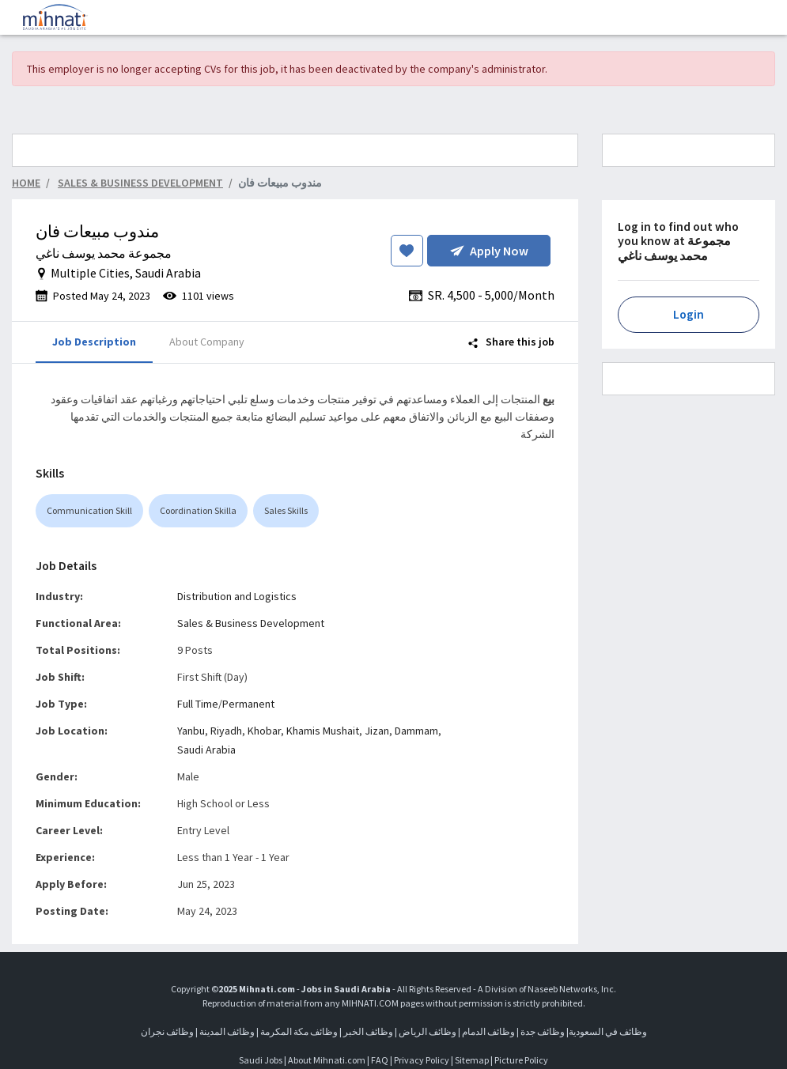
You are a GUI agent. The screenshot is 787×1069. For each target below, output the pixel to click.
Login (688, 314)
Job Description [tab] (94, 341)
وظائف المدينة (227, 1031)
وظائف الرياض (427, 1031)
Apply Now (489, 251)
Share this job (511, 341)
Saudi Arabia (206, 749)
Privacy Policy (421, 1060)
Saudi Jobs (260, 1060)
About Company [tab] (206, 341)
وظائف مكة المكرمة (299, 1031)
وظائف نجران (167, 1031)
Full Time (197, 704)
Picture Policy (521, 1060)
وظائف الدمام (488, 1031)
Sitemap (472, 1060)
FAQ (379, 1060)
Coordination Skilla (198, 510)
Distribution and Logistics (237, 596)
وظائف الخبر (368, 1031)
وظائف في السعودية (608, 1031)
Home (26, 183)
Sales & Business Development (250, 623)
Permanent (248, 704)
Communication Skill (89, 510)
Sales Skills (286, 510)
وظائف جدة (542, 1031)
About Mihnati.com (327, 1060)
